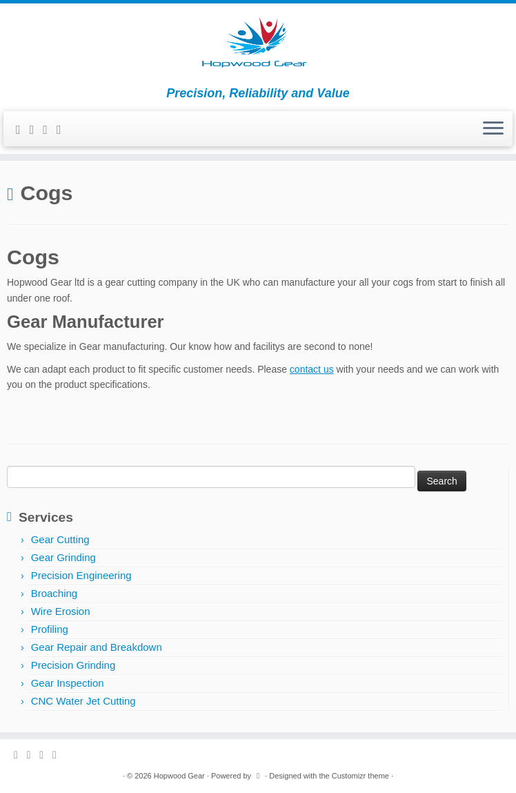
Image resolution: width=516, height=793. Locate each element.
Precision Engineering (81, 575)
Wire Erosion (60, 611)
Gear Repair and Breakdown (96, 647)
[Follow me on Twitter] (23, 130)
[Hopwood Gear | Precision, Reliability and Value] (258, 44)
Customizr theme (360, 776)
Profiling (49, 629)
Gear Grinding (63, 557)
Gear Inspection (67, 683)
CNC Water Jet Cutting (83, 701)
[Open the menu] (493, 129)
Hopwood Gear (179, 776)
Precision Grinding (73, 665)
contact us (312, 369)
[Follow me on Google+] (50, 130)
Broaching (54, 593)
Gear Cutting (60, 539)
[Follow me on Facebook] (36, 130)
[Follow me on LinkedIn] (63, 130)
